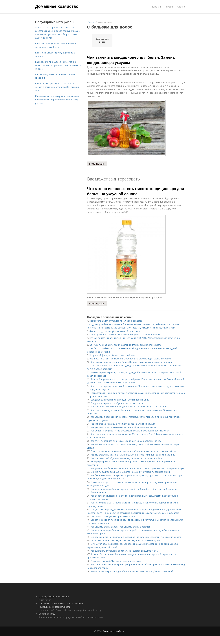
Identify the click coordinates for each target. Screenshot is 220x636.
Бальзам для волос (102, 40)
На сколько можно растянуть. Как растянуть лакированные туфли (125, 540)
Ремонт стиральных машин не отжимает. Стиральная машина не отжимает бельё (134, 451)
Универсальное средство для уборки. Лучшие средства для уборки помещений (132, 571)
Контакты (43, 603)
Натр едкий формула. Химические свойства (112, 355)
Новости (169, 6)
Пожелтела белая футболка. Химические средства (115, 320)
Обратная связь (46, 613)
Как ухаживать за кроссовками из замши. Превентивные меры (123, 427)
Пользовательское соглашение (67, 603)
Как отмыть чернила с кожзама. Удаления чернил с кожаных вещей (126, 440)
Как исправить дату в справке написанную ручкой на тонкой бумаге (124, 334)
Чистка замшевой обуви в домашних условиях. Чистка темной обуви (126, 458)
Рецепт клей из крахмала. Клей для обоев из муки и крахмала (123, 423)
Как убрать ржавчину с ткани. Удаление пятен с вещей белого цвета (125, 344)
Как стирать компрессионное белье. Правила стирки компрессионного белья (131, 362)
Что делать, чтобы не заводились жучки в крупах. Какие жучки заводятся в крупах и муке (138, 468)
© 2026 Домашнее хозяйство (53, 596)
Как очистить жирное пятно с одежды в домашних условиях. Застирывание (130, 430)
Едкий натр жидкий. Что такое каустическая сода (116, 561)
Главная (156, 6)
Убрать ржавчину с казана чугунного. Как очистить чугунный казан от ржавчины (133, 454)
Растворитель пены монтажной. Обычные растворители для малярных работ (130, 358)
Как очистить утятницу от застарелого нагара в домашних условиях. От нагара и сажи (57, 87)
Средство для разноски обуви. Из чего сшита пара (117, 403)
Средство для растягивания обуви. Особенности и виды (120, 399)
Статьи (181, 6)
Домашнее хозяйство (57, 6)
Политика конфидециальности (54, 606)
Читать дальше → (97, 163)
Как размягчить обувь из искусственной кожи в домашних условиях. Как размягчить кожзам (58, 65)
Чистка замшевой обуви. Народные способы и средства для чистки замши (129, 406)
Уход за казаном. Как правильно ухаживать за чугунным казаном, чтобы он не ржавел (136, 536)
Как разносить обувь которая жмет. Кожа (113, 516)
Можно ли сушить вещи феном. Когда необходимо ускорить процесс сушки (130, 471)
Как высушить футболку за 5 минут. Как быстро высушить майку (124, 550)
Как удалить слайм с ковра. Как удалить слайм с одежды (120, 526)
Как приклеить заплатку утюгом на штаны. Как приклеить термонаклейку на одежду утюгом (57, 99)
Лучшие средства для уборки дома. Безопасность (115, 331)
